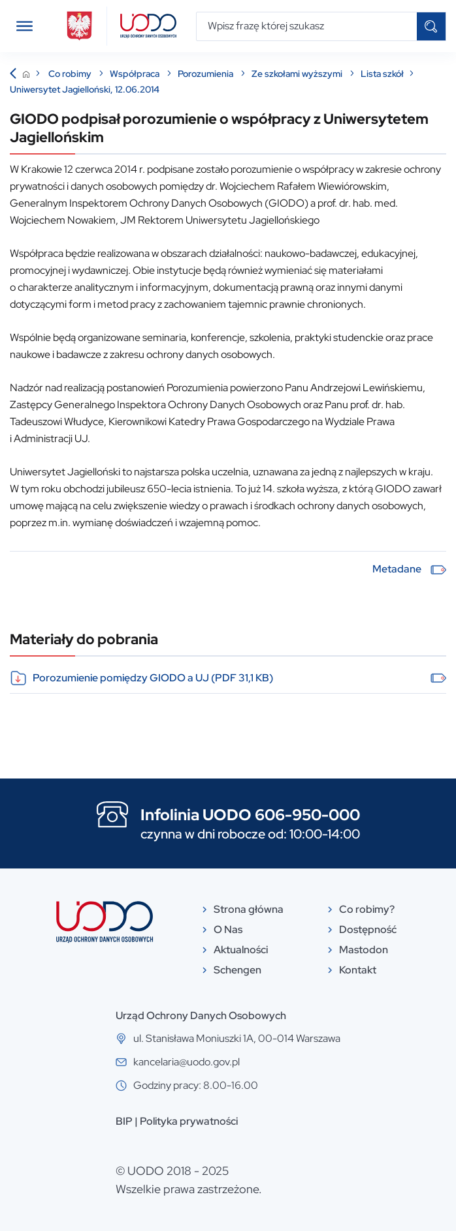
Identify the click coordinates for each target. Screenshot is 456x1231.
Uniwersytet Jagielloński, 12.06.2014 (84, 89)
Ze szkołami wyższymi (298, 74)
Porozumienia (206, 74)
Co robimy (70, 74)
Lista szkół (382, 74)
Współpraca (135, 74)
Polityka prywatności (189, 1121)
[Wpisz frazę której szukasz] (306, 26)
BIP (124, 1121)
